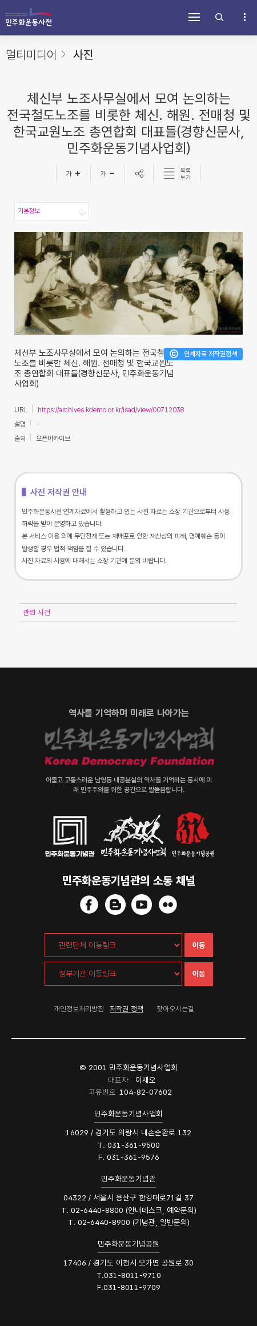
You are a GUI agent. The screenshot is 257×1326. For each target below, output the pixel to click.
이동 (198, 945)
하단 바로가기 (0, 0)
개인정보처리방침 (79, 1008)
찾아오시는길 (175, 1008)
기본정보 (28, 211)
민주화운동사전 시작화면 (28, 17)
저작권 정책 (126, 1008)
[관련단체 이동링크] (113, 945)
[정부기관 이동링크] (113, 974)
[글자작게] (108, 173)
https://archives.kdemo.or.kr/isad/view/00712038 (111, 410)
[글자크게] (73, 173)
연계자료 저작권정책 (210, 354)
